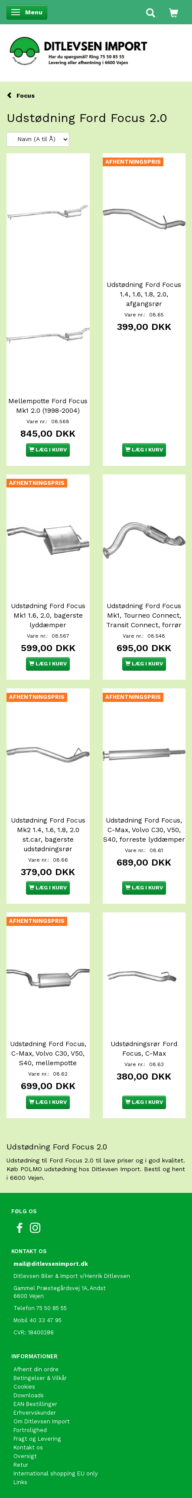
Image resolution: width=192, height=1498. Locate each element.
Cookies (24, 1386)
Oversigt (25, 1456)
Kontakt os (28, 1447)
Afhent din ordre (36, 1369)
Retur (20, 1465)
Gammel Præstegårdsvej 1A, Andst (59, 1288)
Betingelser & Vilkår (40, 1378)
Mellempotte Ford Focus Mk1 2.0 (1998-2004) (48, 406)
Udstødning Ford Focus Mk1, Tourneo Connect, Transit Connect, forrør (144, 615)
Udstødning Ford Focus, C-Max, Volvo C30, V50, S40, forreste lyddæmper (144, 829)
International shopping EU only (55, 1473)
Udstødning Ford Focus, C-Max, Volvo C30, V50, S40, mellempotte (48, 1053)
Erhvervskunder (34, 1412)
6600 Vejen (28, 1296)
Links (20, 1482)
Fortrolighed (30, 1430)
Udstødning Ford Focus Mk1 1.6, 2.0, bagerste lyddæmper (48, 615)
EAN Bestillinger (35, 1404)
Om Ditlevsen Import (41, 1421)
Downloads (28, 1395)
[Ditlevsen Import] (96, 48)
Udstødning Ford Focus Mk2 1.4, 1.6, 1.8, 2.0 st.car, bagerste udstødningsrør (48, 834)
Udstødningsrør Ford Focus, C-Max (144, 1048)
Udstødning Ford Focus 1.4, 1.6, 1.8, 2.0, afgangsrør (144, 294)
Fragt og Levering (37, 1438)
